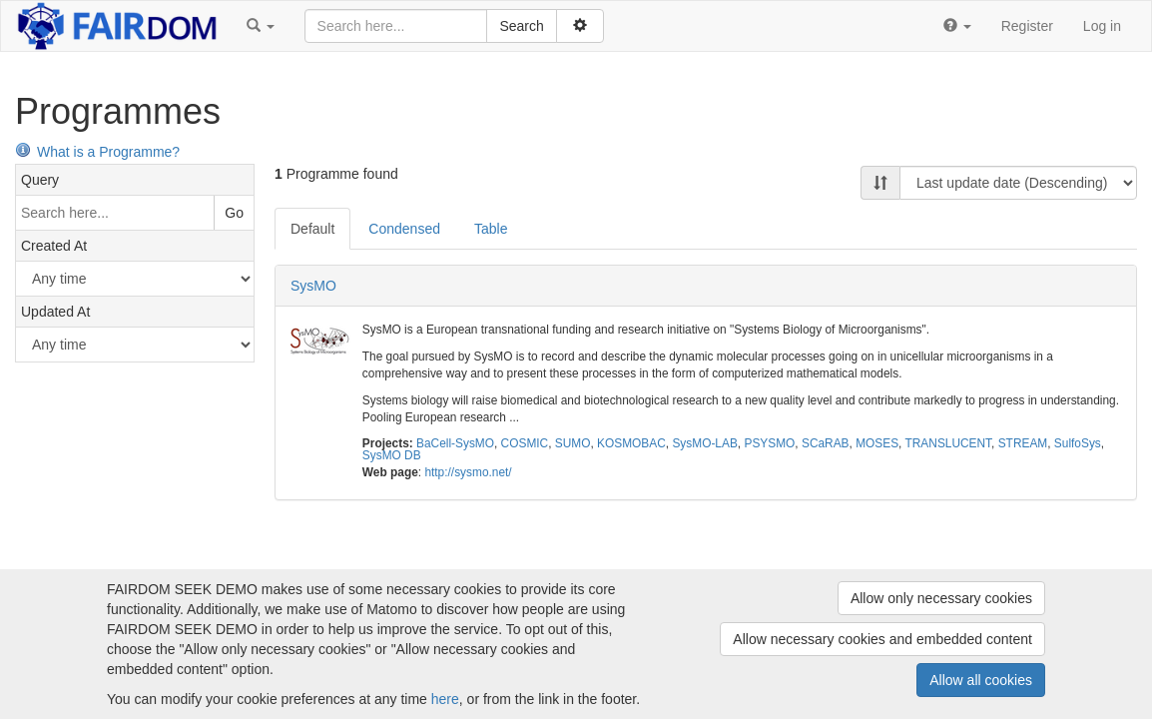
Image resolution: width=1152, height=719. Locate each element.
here (445, 699)
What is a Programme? (97, 152)
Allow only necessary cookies (941, 598)
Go (234, 213)
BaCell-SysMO (455, 443)
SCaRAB (826, 443)
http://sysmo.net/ (467, 472)
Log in (1102, 26)
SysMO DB (391, 455)
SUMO (573, 443)
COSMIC (525, 443)
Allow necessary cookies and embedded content (882, 639)
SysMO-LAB (704, 443)
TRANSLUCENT (948, 443)
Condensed (404, 229)
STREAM (1023, 443)
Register (1027, 26)
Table (490, 229)
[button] (260, 26)
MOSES (877, 443)
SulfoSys (1077, 443)
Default (312, 229)
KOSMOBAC (631, 443)
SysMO (313, 286)
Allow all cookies (980, 680)
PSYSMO (769, 443)
